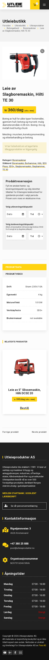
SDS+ (11, 166)
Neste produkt (39, 432)
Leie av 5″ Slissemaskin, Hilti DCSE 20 (24, 391)
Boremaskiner (29, 28)
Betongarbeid (13, 28)
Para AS (42, 645)
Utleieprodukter (37, 25)
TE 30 (5, 169)
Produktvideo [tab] (14, 274)
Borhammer (31, 163)
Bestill (24, 408)
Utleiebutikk (20, 25)
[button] (42, 51)
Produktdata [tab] (14, 267)
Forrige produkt (10, 432)
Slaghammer (38, 166)
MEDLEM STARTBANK (13, 493)
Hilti (39, 163)
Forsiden (6, 25)
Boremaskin (18, 163)
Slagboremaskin (23, 166)
